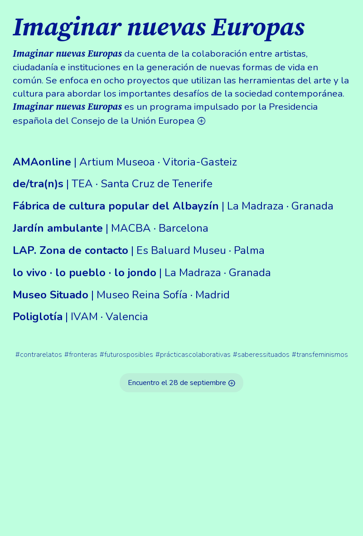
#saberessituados (261, 355)
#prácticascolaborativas (193, 355)
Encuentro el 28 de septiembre (181, 383)
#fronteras (80, 355)
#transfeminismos (320, 355)
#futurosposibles (126, 355)
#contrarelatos (38, 355)
